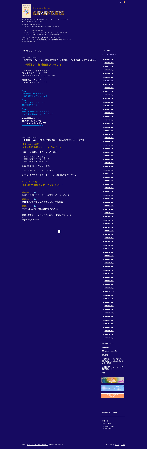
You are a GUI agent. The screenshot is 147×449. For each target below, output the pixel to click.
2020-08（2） (109, 109)
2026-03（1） (109, 59)
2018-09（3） (109, 177)
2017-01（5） (109, 245)
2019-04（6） (109, 152)
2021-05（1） (109, 98)
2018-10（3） (109, 173)
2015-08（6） (109, 306)
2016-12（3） (109, 248)
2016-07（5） (109, 266)
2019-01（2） (109, 163)
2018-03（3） (109, 195)
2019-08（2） (109, 138)
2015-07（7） (109, 309)
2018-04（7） (109, 191)
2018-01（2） (109, 202)
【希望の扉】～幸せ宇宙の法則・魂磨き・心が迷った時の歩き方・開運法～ (112, 361)
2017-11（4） (109, 209)
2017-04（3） (109, 234)
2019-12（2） (109, 130)
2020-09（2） (109, 105)
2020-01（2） (109, 127)
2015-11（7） (109, 295)
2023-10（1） (109, 66)
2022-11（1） (109, 84)
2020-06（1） (109, 116)
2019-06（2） (109, 145)
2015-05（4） (109, 316)
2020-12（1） (109, 102)
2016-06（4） (109, 270)
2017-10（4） (109, 213)
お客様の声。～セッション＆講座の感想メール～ (112, 368)
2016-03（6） (109, 281)
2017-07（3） (109, 223)
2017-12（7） (109, 205)
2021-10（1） (109, 91)
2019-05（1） (109, 148)
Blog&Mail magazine (110, 351)
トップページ (106, 50)
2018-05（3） (109, 188)
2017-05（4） (109, 230)
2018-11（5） (109, 170)
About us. (106, 347)
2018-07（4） (109, 180)
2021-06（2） (109, 95)
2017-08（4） (109, 220)
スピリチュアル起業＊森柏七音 (37, 445)
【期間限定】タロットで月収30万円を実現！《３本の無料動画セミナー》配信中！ (54, 140)
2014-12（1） (109, 334)
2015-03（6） (109, 323)
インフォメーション (109, 54)
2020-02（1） (109, 123)
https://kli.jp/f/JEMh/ (30, 220)
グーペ (117, 445)
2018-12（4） (109, 166)
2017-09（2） (109, 216)
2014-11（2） (109, 338)
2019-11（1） (109, 134)
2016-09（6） (109, 259)
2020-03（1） (109, 120)
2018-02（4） (109, 198)
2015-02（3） (109, 327)
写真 (103, 373)
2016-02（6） (109, 284)
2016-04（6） (109, 277)
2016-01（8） (109, 288)
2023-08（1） (109, 73)
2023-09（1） (109, 70)
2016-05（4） (109, 273)
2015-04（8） (109, 320)
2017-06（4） (109, 227)
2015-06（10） (109, 313)
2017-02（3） (109, 241)
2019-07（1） (109, 141)
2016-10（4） (109, 255)
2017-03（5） (109, 238)
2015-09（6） (109, 302)
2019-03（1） (109, 155)
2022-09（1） (109, 88)
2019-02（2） (109, 159)
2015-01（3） (109, 331)
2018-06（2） (109, 184)
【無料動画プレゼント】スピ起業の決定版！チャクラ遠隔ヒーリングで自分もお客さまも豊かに (59, 60)
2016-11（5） (109, 252)
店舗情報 (105, 355)
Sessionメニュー (108, 343)
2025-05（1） (109, 63)
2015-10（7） (109, 298)
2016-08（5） (109, 263)
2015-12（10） (109, 291)
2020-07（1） (109, 113)
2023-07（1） (109, 77)
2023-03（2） (109, 80)
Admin (123, 445)
